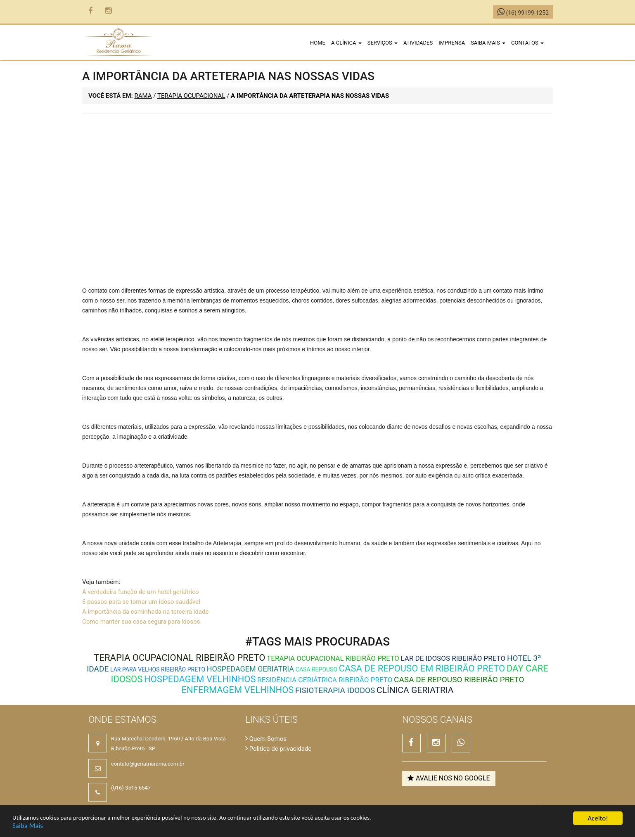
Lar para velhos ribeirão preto (157, 669)
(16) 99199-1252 (523, 12)
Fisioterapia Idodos (335, 690)
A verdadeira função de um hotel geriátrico (140, 592)
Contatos (527, 43)
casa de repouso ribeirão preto (459, 679)
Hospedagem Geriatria (250, 668)
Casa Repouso (316, 669)
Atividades (418, 43)
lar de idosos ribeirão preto (453, 658)
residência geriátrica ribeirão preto (324, 680)
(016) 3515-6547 (131, 788)
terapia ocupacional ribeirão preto (179, 658)
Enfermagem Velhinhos (238, 690)
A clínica (346, 43)
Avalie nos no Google (449, 778)
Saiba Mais (27, 825)
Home (317, 43)
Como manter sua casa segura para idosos (141, 621)
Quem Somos (266, 738)
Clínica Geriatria (415, 690)
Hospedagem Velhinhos (200, 679)
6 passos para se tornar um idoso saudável (141, 601)
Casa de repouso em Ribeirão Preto (422, 668)
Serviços (382, 43)
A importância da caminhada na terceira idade (145, 611)
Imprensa (451, 43)
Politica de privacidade (278, 748)
